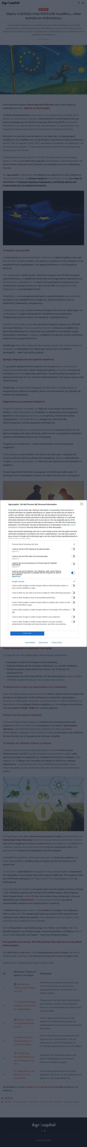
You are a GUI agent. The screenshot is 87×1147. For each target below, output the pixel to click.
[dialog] (43, 573)
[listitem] (43, 544)
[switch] (73, 549)
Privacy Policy (57, 643)
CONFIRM (27, 633)
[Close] (82, 504)
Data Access (43, 643)
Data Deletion (30, 643)
